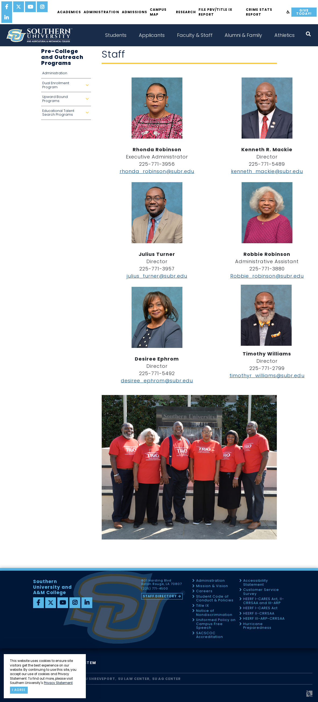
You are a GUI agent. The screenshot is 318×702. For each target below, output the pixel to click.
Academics (69, 12)
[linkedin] (6, 17)
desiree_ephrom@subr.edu (157, 380)
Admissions (134, 12)
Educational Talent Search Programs (66, 114)
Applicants (152, 35)
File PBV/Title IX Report (215, 12)
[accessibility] (288, 12)
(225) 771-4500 (154, 589)
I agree (19, 690)
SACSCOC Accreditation (209, 635)
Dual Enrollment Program (66, 86)
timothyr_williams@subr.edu (267, 375)
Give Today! (304, 12)
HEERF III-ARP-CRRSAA (264, 619)
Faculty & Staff (195, 35)
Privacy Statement (58, 683)
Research (186, 12)
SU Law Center (134, 678)
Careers (204, 591)
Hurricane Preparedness (257, 626)
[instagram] (42, 6)
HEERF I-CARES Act (260, 608)
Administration (101, 12)
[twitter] (18, 6)
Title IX (202, 606)
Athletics (284, 35)
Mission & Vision (212, 586)
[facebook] (6, 6)
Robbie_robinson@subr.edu (267, 276)
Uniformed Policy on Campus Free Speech (216, 624)
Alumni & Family (243, 35)
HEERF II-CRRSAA (258, 614)
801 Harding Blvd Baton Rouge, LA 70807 (161, 582)
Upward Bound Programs (66, 100)
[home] (39, 35)
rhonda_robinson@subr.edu (157, 171)
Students (115, 35)
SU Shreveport (99, 678)
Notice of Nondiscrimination (214, 613)
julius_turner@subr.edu (157, 276)
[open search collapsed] (308, 34)
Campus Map (158, 12)
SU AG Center (166, 678)
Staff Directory (160, 596)
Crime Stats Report (259, 12)
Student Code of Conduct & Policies (215, 598)
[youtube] (30, 6)
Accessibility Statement (255, 583)
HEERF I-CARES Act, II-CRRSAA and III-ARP (263, 601)
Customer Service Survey (261, 592)
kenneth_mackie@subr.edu (267, 171)
